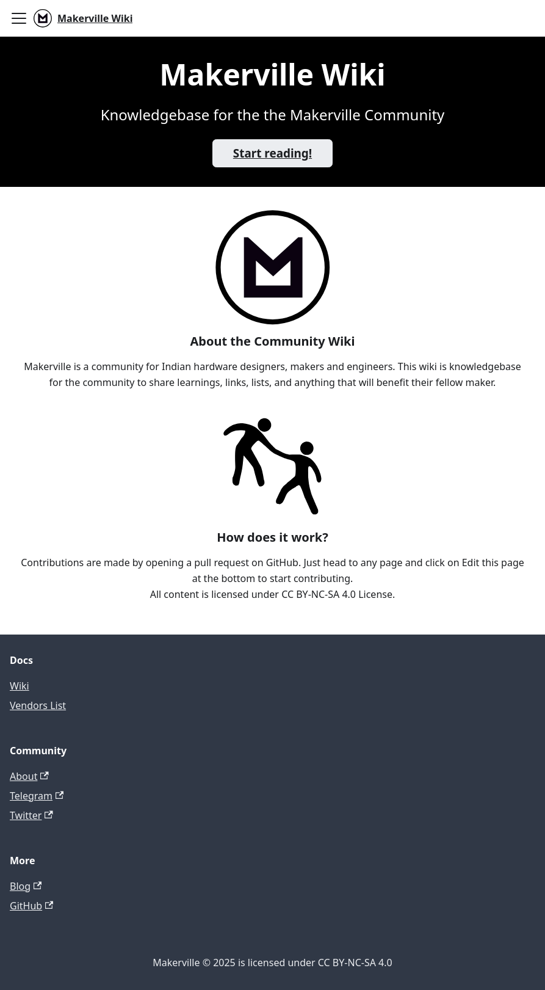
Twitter (31, 815)
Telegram (36, 796)
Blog (26, 886)
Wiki (19, 686)
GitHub (31, 905)
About (29, 776)
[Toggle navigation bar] (19, 18)
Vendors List (38, 705)
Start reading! (272, 153)
